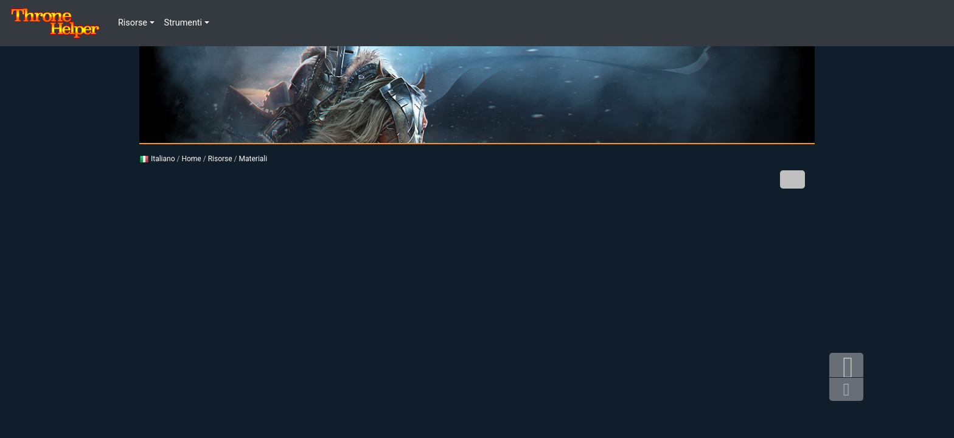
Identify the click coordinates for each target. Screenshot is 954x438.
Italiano (157, 159)
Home (191, 159)
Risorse (220, 159)
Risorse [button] (132, 23)
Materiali (253, 159)
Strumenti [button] (183, 23)
